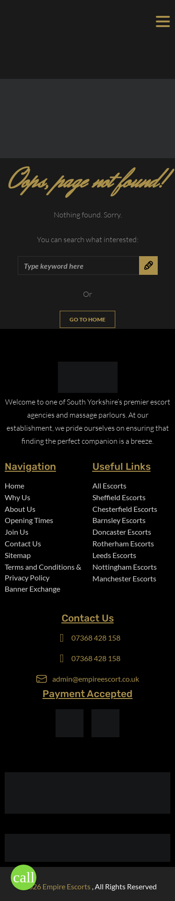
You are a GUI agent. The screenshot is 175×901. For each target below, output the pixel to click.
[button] (23, 877)
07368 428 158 (95, 637)
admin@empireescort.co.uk (95, 678)
